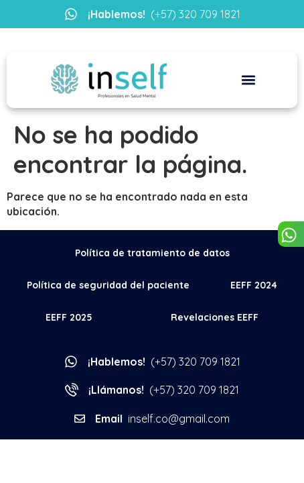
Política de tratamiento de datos (152, 253)
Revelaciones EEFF (214, 317)
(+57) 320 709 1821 (164, 14)
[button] (249, 80)
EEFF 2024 (253, 285)
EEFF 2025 (69, 317)
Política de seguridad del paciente (108, 285)
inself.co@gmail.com (162, 418)
